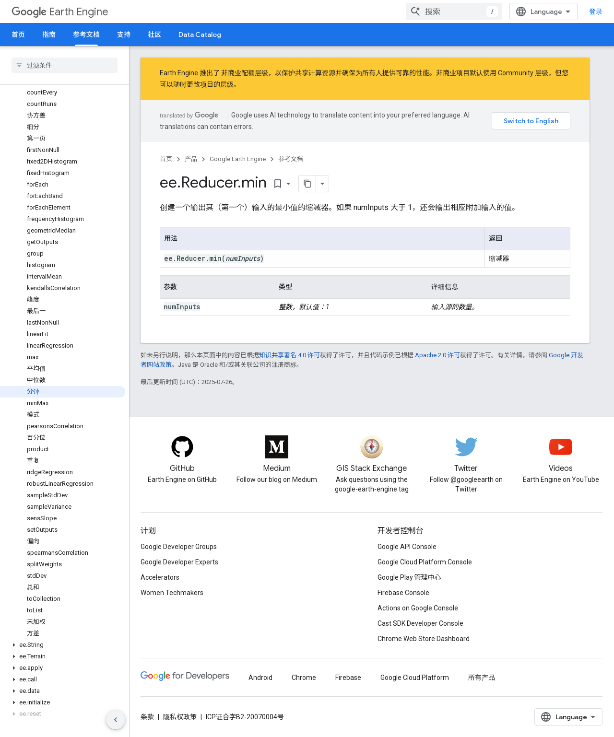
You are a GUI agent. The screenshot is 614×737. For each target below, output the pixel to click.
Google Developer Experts (179, 562)
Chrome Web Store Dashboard (424, 639)
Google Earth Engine (238, 159)
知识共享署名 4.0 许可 (289, 365)
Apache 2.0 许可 (437, 365)
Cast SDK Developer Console (420, 623)
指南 (49, 34)
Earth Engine (60, 11)
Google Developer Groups (179, 546)
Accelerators (160, 577)
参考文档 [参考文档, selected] (86, 34)
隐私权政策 (180, 717)
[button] (62, 119)
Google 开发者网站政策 (206, 375)
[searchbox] (65, 65)
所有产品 (481, 677)
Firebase (348, 677)
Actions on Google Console (418, 608)
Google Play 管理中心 (409, 577)
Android (260, 677)
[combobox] (543, 11)
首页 (18, 34)
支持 (123, 34)
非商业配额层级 (244, 73)
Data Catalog (199, 34)
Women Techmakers (172, 593)
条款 (147, 717)
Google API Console (407, 546)
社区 (154, 34)
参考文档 (290, 159)
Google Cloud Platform (414, 677)
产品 (191, 159)
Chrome (304, 677)
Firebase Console (403, 593)
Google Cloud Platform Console (425, 562)
